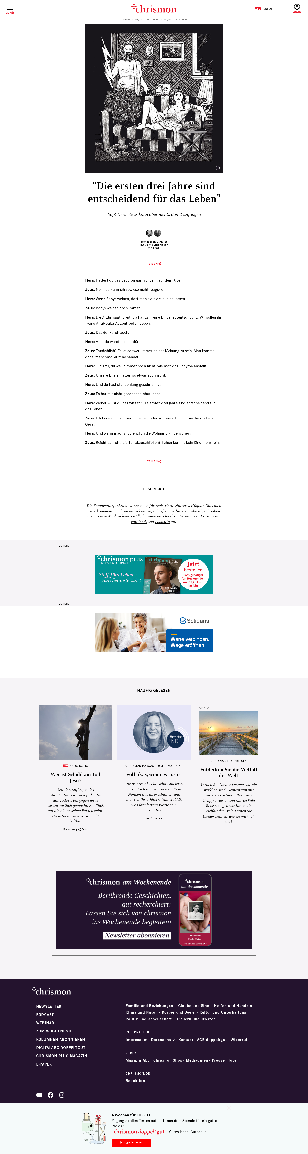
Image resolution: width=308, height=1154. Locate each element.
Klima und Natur (141, 1012)
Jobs (232, 1060)
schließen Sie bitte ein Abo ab (177, 511)
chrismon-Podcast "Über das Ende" (153, 766)
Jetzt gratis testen (131, 1142)
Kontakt (185, 1039)
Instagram (211, 516)
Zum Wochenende (55, 1031)
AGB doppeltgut (212, 1039)
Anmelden (296, 9)
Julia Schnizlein (154, 818)
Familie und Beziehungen (149, 1005)
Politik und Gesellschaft (149, 1019)
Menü (10, 12)
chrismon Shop (167, 1060)
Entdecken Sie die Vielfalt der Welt (228, 772)
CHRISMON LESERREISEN (229, 761)
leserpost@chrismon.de (141, 516)
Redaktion (135, 1080)
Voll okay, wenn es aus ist (154, 774)
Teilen (152, 264)
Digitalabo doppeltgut (60, 1047)
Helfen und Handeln (233, 1005)
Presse (218, 1060)
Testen (263, 8)
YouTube (39, 1095)
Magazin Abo (138, 1060)
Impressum (137, 1039)
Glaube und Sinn (193, 1005)
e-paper (44, 1064)
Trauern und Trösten (196, 1019)
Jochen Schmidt (157, 242)
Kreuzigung (79, 766)
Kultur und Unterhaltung (223, 1012)
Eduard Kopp (70, 829)
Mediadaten (197, 1060)
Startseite (126, 19)
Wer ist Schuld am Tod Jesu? (75, 777)
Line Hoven (161, 244)
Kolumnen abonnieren (60, 1039)
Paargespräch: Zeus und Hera (147, 19)
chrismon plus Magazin (61, 1056)
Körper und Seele (178, 1012)
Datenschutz (163, 1039)
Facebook (139, 521)
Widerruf (239, 1039)
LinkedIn (162, 521)
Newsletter (48, 1006)
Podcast (45, 1014)
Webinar (45, 1023)
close (229, 1108)
